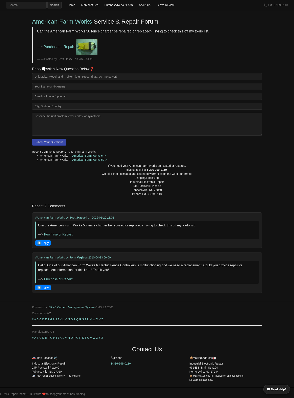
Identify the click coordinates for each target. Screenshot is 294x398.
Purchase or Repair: (70, 47)
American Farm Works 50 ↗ (90, 159)
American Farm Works (62, 21)
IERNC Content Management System (71, 307)
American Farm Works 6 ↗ (89, 155)
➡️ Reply (43, 243)
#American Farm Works (50, 217)
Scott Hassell (78, 217)
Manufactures (89, 5)
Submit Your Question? (49, 142)
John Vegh (76, 257)
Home (71, 5)
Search (54, 5)
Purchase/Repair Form (118, 5)
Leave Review (165, 5)
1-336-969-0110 (278, 5)
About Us (145, 5)
